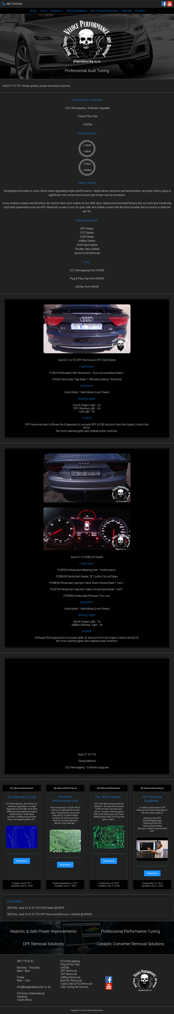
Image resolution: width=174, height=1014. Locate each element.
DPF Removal (68, 970)
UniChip (64, 967)
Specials (126, 10)
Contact (140, 10)
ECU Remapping (70, 961)
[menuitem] (33, 10)
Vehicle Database (76, 10)
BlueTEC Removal (71, 980)
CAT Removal (68, 974)
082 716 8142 (14, 3)
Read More (21, 861)
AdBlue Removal (70, 977)
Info (43, 10)
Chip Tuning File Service (104, 10)
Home (33, 10)
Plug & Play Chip (70, 964)
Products (56, 10)
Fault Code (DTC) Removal (76, 983)
